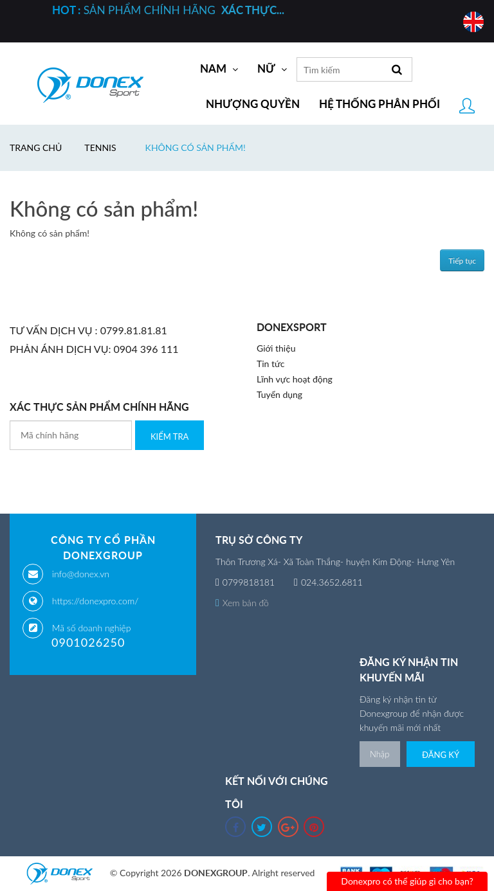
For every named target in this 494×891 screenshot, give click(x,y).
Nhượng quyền (253, 104)
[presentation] (107, 475)
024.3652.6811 (332, 582)
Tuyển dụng (279, 394)
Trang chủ (36, 147)
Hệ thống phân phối (379, 104)
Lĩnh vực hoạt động (295, 379)
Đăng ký (440, 755)
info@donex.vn (80, 573)
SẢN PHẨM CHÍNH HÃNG (168, 10)
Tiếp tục (462, 261)
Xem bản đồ (242, 602)
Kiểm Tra (169, 436)
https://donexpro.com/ (95, 600)
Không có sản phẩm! (195, 147)
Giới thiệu (276, 348)
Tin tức (271, 363)
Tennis (100, 147)
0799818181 (249, 582)
